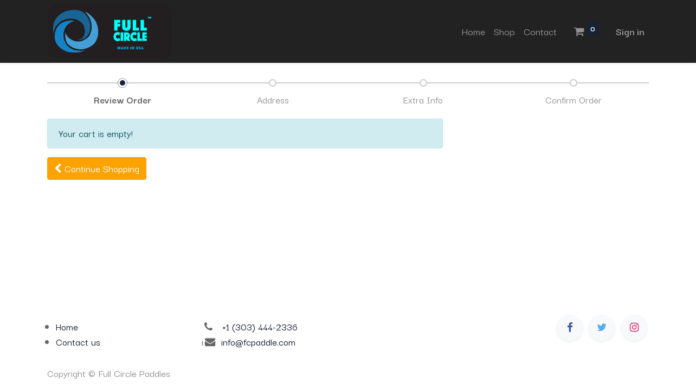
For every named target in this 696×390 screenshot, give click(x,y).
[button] (96, 168)
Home (67, 327)
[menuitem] (473, 31)
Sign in (630, 31)
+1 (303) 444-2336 (260, 327)
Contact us (78, 342)
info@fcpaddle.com (258, 342)
